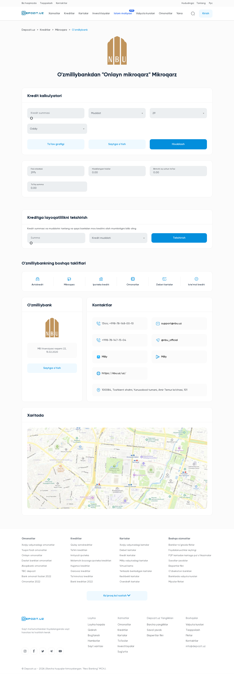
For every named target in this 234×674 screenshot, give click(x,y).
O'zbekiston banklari (180, 571)
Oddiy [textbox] (33, 129)
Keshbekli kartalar (129, 577)
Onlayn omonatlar (32, 556)
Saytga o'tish (117, 144)
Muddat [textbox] (96, 113)
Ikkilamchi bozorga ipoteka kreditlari (91, 561)
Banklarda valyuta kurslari (183, 577)
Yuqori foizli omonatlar (34, 550)
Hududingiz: (188, 3)
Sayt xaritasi (95, 646)
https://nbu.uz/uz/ (114, 373)
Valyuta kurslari (145, 13)
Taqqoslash (46, 3)
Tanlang (201, 3)
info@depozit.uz (196, 646)
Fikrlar (189, 636)
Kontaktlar (61, 3)
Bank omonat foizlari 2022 (36, 577)
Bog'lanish (94, 636)
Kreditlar (69, 13)
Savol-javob (154, 630)
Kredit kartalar (127, 556)
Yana (179, 13)
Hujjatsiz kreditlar (80, 566)
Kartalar (83, 13)
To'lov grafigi (55, 144)
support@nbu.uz (171, 324)
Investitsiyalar (101, 13)
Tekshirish (179, 238)
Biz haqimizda (29, 3)
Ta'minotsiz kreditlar (82, 577)
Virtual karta (126, 566)
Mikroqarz (61, 30)
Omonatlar (165, 13)
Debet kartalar (128, 550)
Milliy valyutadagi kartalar (134, 561)
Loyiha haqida (96, 625)
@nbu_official (169, 340)
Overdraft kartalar (130, 582)
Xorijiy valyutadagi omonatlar (38, 545)
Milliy (104, 357)
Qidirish (92, 630)
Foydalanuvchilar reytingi (182, 550)
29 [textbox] (153, 113)
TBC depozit (29, 571)
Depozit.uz (28, 30)
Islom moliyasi (123, 13)
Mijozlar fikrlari (176, 582)
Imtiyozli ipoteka (80, 556)
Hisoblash (178, 144)
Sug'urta (123, 652)
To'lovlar (123, 641)
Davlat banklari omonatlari (37, 561)
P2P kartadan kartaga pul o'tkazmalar (190, 556)
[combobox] (117, 113)
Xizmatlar (54, 13)
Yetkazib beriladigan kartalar (136, 571)
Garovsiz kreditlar (80, 571)
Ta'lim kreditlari (79, 550)
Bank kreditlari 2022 (82, 582)
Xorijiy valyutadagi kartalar (134, 545)
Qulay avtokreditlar (81, 545)
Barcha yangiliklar (157, 625)
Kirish (205, 13)
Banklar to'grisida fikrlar (181, 545)
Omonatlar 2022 (31, 582)
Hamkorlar (94, 641)
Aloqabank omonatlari (34, 566)
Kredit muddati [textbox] (101, 238)
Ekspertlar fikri (176, 566)
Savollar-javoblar (178, 561)
